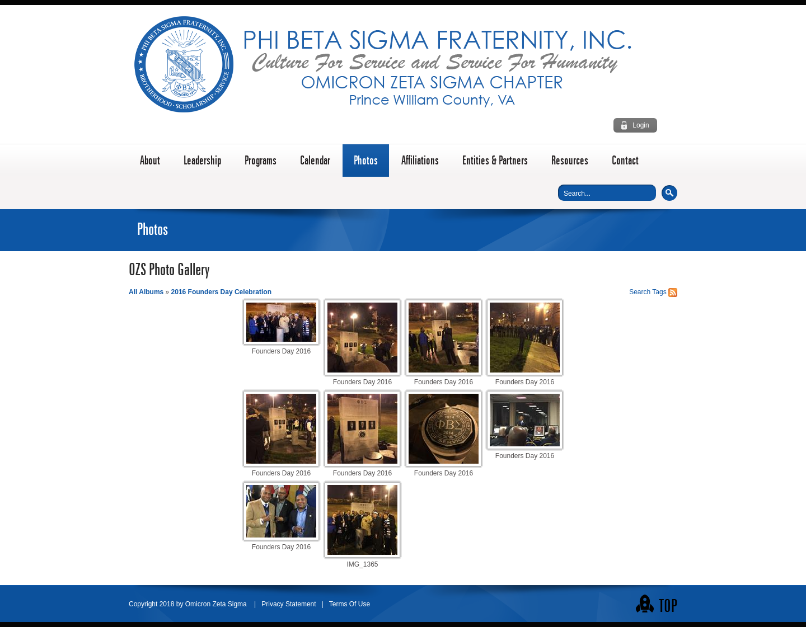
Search (669, 193)
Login (640, 125)
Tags (659, 292)
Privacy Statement (288, 604)
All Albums (146, 292)
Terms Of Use (349, 604)
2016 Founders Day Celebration (221, 292)
